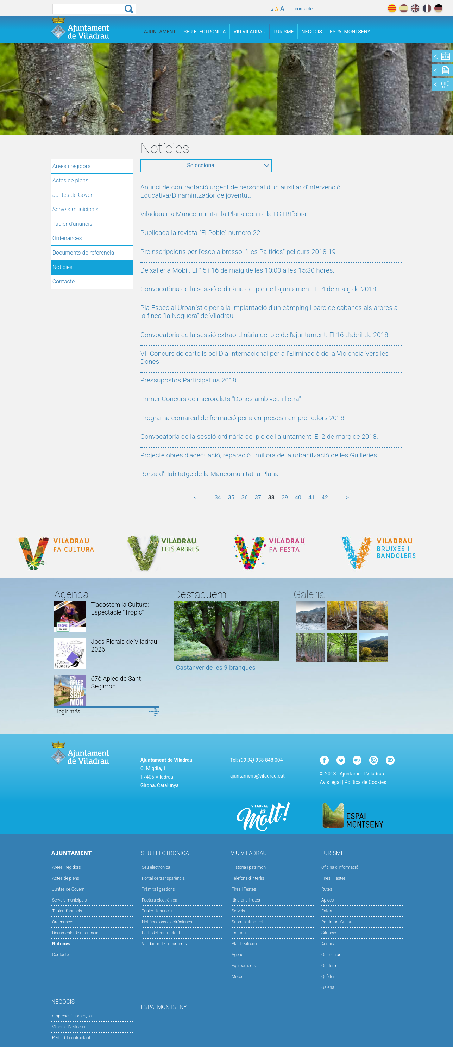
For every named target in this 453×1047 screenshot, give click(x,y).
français (427, 8)
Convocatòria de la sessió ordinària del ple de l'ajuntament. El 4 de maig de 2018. (259, 289)
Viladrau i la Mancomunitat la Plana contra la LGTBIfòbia (223, 214)
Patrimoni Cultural (337, 922)
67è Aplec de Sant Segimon (116, 682)
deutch (438, 8)
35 (231, 497)
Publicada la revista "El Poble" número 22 (200, 233)
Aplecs (327, 900)
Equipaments (244, 965)
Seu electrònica (156, 867)
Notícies (62, 267)
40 (298, 497)
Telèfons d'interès (248, 878)
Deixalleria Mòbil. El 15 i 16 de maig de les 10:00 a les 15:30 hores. (237, 270)
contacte (304, 8)
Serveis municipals (75, 209)
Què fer (328, 976)
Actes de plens (70, 180)
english (415, 8)
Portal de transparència (163, 878)
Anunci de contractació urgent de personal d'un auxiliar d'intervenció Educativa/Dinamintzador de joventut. (240, 191)
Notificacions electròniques (167, 922)
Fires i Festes (244, 889)
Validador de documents (164, 943)
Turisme (283, 32)
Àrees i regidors (71, 166)
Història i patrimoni (249, 867)
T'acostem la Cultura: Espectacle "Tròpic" (120, 608)
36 (244, 497)
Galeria (327, 987)
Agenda (239, 954)
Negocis (312, 32)
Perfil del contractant (161, 932)
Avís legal (330, 782)
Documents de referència (83, 252)
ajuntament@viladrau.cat (257, 776)
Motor (237, 976)
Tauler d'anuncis (72, 223)
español (403, 8)
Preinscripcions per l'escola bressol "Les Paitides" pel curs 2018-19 (238, 252)
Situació (328, 932)
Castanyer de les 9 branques (216, 667)
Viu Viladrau (250, 32)
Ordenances (67, 238)
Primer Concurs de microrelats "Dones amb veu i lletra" (220, 399)
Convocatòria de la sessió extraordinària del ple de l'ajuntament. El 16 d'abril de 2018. (265, 335)
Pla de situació (245, 943)
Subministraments (249, 922)
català (392, 8)
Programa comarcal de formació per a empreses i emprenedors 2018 (242, 418)
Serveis (238, 911)
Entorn (327, 911)
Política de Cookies (365, 782)
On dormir (330, 965)
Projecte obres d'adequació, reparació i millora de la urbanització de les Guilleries (258, 455)
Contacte (63, 281)
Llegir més (67, 711)
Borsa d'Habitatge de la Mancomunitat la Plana (209, 474)
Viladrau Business (68, 1026)
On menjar (330, 954)
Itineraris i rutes (246, 900)
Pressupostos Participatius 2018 (188, 380)
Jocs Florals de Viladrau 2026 (124, 645)
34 (218, 497)
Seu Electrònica (205, 32)
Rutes (326, 889)
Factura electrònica (159, 900)
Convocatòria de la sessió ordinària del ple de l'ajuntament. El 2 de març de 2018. (259, 436)
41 (311, 497)
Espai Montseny (350, 32)
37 (258, 497)
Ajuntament (160, 32)
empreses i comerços (72, 1016)
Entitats (239, 932)
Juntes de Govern (74, 195)
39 (285, 497)
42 (325, 497)
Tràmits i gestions (158, 889)
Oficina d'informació (339, 867)
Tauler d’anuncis (157, 911)
